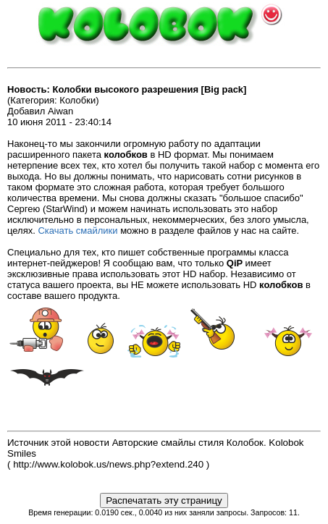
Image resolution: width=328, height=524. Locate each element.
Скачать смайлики (77, 230)
